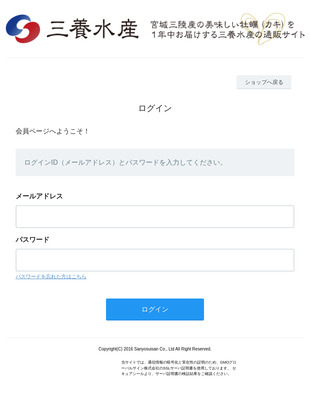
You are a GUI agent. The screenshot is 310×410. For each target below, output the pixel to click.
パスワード (32, 239)
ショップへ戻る (264, 82)
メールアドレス (39, 196)
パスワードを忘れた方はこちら (51, 277)
